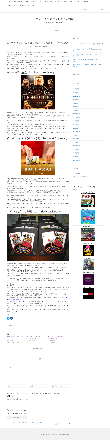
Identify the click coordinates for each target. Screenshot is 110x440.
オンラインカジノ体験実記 (80, 177)
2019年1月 (76, 142)
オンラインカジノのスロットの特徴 (42, 1)
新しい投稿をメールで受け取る (17, 413)
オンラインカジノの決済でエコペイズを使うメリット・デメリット (51, 424)
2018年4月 (76, 153)
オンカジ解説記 (55, 30)
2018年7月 (76, 149)
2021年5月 (76, 106)
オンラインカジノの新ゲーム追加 (63, 1)
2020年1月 (76, 128)
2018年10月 (76, 146)
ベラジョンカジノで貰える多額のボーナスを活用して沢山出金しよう (26, 422)
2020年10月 (76, 117)
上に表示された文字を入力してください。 (19, 399)
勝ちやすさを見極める (33, 336)
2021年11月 (76, 96)
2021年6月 (76, 103)
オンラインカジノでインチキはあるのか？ (19, 1)
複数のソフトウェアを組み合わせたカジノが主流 (21, 5)
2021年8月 (76, 99)
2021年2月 (76, 110)
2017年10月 (76, 160)
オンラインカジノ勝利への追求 (55, 19)
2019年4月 (76, 138)
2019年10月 (76, 131)
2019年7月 (76, 135)
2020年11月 (76, 114)
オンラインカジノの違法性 (81, 1)
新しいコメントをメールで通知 (17, 410)
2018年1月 (76, 156)
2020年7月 (76, 121)
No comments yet (38, 348)
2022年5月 (76, 89)
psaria (45, 46)
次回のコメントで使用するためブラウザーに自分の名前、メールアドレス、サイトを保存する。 (34, 393)
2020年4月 (76, 124)
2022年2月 (76, 92)
